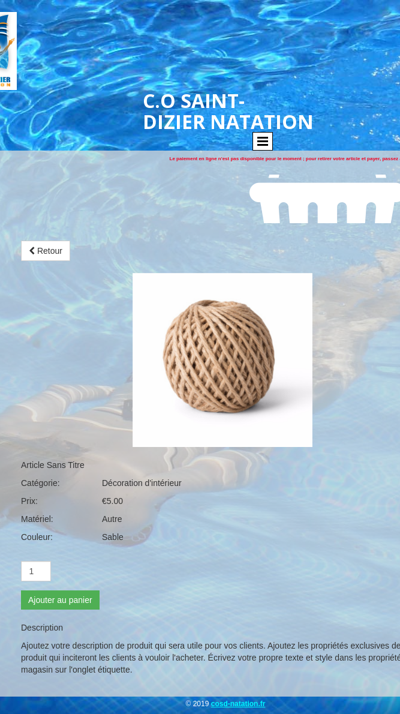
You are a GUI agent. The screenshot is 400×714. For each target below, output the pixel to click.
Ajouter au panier (60, 600)
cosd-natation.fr (238, 704)
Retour (45, 251)
